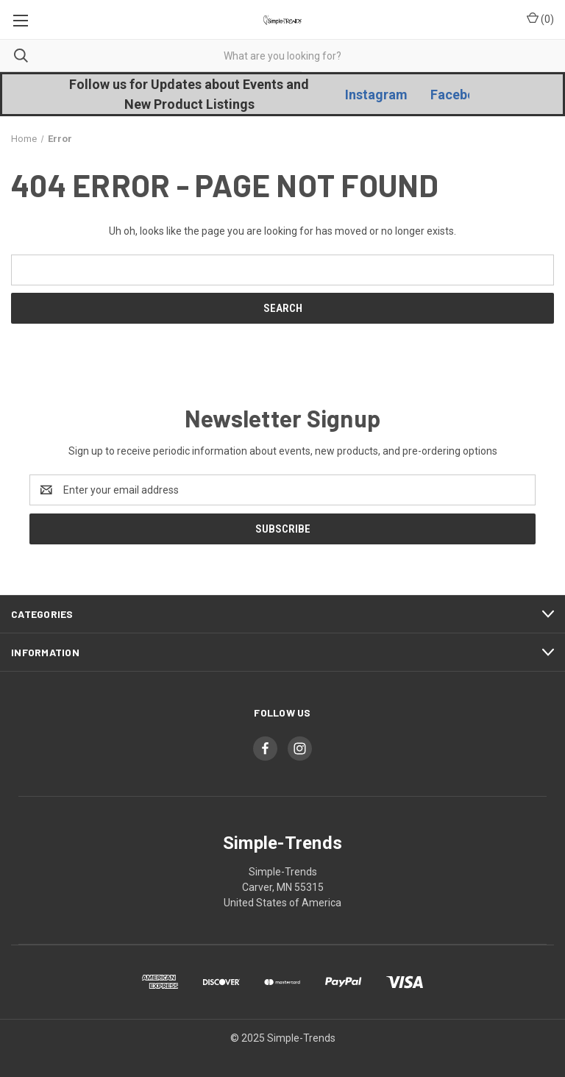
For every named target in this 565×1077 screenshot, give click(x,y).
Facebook (460, 94)
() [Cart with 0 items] (540, 18)
